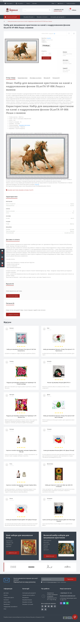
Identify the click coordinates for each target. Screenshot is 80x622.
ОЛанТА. (37, 184)
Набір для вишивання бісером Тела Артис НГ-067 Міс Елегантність (21, 350)
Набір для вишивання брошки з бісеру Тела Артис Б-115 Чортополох (58, 350)
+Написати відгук (13, 296)
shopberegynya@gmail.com (67, 595)
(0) (54, 33)
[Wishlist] (68, 33)
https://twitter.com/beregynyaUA (45, 606)
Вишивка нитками (27, 602)
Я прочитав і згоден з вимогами (54, 582)
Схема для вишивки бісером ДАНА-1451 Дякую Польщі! (58, 450)
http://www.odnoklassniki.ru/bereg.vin (45, 609)
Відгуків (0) (47, 78)
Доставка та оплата (35, 78)
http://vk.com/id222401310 (42, 609)
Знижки (37, 21)
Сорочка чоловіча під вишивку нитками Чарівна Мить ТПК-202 (21, 451)
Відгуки (44, 21)
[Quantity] (46, 54)
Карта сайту (7, 602)
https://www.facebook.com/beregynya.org (42, 606)
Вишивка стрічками (27, 604)
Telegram (64, 603)
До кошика (46, 58)
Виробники (7, 604)
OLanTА (49, 38)
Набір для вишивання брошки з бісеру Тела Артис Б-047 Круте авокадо (58, 416)
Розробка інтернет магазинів (10, 617)
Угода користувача (52, 582)
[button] (2, 264)
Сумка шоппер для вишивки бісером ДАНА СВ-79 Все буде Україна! (58, 520)
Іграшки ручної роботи (28, 595)
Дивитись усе (13, 553)
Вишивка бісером (27, 600)
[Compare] (73, 33)
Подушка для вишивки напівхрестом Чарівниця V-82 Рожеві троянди (21, 383)
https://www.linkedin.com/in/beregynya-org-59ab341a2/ (48, 606)
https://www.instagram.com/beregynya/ (54, 606)
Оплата (28, 3)
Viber (61, 603)
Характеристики (22, 78)
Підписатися (70, 579)
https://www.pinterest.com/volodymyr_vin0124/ (51, 606)
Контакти (6, 600)
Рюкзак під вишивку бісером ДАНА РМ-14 (58, 382)
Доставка (34, 3)
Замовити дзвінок (58, 11)
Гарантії (65, 68)
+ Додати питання (13, 314)
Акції (5, 609)
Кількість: (44, 51)
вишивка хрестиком (24, 125)
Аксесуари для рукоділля (29, 593)
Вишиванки (25, 597)
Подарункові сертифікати (10, 606)
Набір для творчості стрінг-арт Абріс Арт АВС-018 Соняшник (58, 485)
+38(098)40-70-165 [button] (66, 593)
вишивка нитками (24, 190)
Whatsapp (67, 603)
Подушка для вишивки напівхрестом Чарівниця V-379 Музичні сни (21, 416)
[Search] (49, 10)
